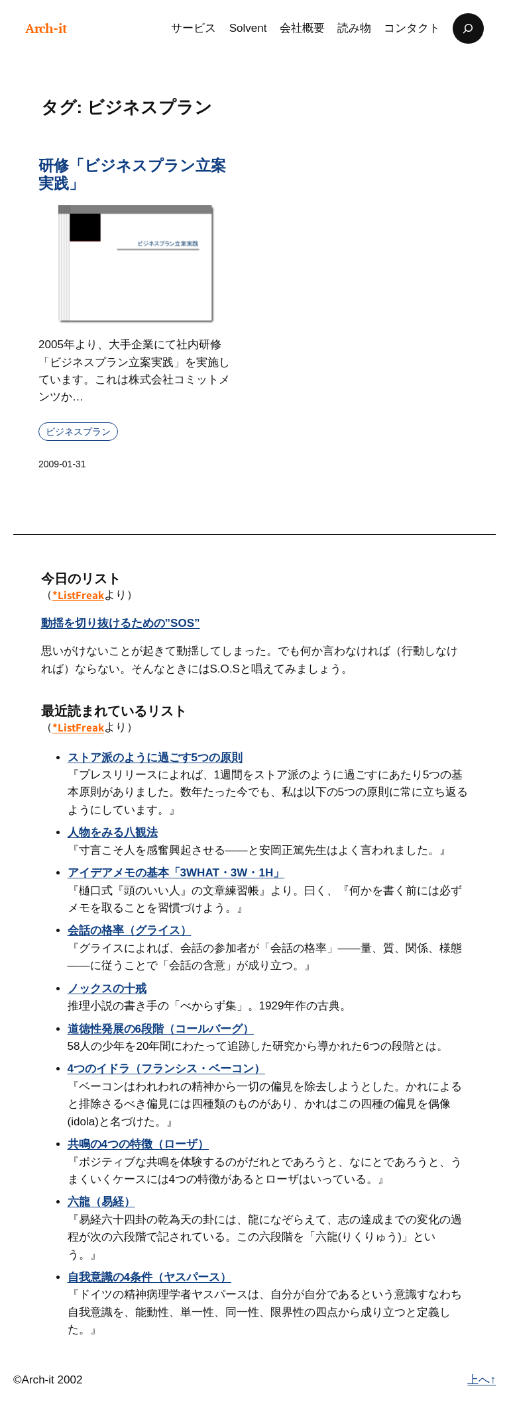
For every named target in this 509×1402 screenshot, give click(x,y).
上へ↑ (481, 1380)
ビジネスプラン (78, 431)
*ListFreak (78, 595)
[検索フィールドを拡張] (468, 28)
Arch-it (46, 28)
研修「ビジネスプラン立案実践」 (132, 175)
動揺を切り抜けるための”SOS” (120, 623)
